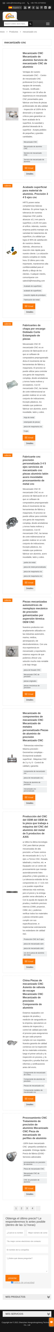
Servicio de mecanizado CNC (33, 154)
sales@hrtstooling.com (15, 3)
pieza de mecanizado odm (33, 948)
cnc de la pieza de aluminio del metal (34, 954)
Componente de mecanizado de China (34, 1074)
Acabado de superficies (32, 286)
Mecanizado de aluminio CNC (33, 148)
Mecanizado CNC (30, 142)
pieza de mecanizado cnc (33, 778)
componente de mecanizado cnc (34, 772)
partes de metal (29, 563)
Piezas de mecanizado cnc (34, 1086)
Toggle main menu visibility (48, 23)
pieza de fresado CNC (32, 670)
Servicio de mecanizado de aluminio (34, 161)
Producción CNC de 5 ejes (34, 939)
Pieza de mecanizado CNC (34, 1169)
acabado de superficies (32, 291)
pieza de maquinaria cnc (33, 427)
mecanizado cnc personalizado (30, 790)
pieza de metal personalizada (35, 567)
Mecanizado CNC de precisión (31, 676)
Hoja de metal (29, 418)
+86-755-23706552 (38, 3)
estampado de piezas (32, 422)
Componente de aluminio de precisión (34, 1080)
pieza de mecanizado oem (33, 944)
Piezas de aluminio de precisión (32, 783)
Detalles (29, 174)
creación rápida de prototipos (35, 295)
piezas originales (30, 681)
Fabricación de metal (31, 300)
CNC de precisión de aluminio (31, 1181)
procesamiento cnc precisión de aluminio (34, 1163)
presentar (12, 1278)
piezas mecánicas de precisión (32, 687)
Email (29, 167)
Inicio (2, 32)
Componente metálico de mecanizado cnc (33, 1091)
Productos (13, 32)
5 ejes (26, 431)
